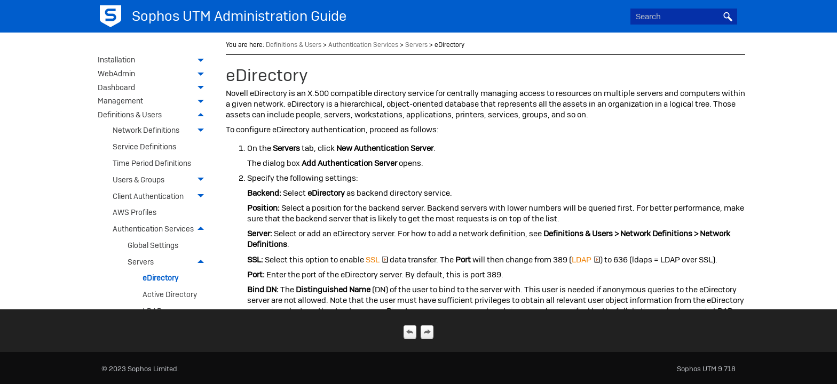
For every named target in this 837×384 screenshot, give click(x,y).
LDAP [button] (586, 259)
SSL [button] (377, 259)
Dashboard (154, 88)
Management (154, 102)
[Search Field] (683, 17)
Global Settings (153, 245)
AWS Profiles (134, 212)
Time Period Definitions (152, 163)
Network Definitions (161, 130)
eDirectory (160, 278)
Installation (154, 61)
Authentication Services (161, 229)
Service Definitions (144, 146)
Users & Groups (161, 180)
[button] (727, 17)
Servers (169, 261)
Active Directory (170, 294)
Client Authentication (161, 196)
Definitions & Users (154, 116)
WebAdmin (154, 75)
